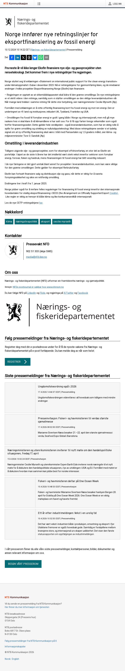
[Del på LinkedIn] (17, 58)
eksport (45, 221)
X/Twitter (69, 292)
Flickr (42, 292)
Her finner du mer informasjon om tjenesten (27, 607)
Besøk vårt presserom (23, 563)
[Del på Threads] (29, 58)
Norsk (8, 659)
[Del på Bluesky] (35, 58)
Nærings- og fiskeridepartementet (48, 49)
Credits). (114, 193)
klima (9, 221)
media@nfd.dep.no (36, 257)
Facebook (83, 292)
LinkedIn (31, 292)
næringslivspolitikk (26, 221)
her (41, 202)
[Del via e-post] (46, 58)
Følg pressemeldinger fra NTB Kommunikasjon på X (31, 641)
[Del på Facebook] (11, 58)
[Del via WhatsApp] (40, 58)
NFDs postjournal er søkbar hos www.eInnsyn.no (38, 287)
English (15, 659)
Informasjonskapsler (15, 646)
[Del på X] (23, 58)
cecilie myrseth (62, 221)
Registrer (17, 361)
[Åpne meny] (39, 3)
